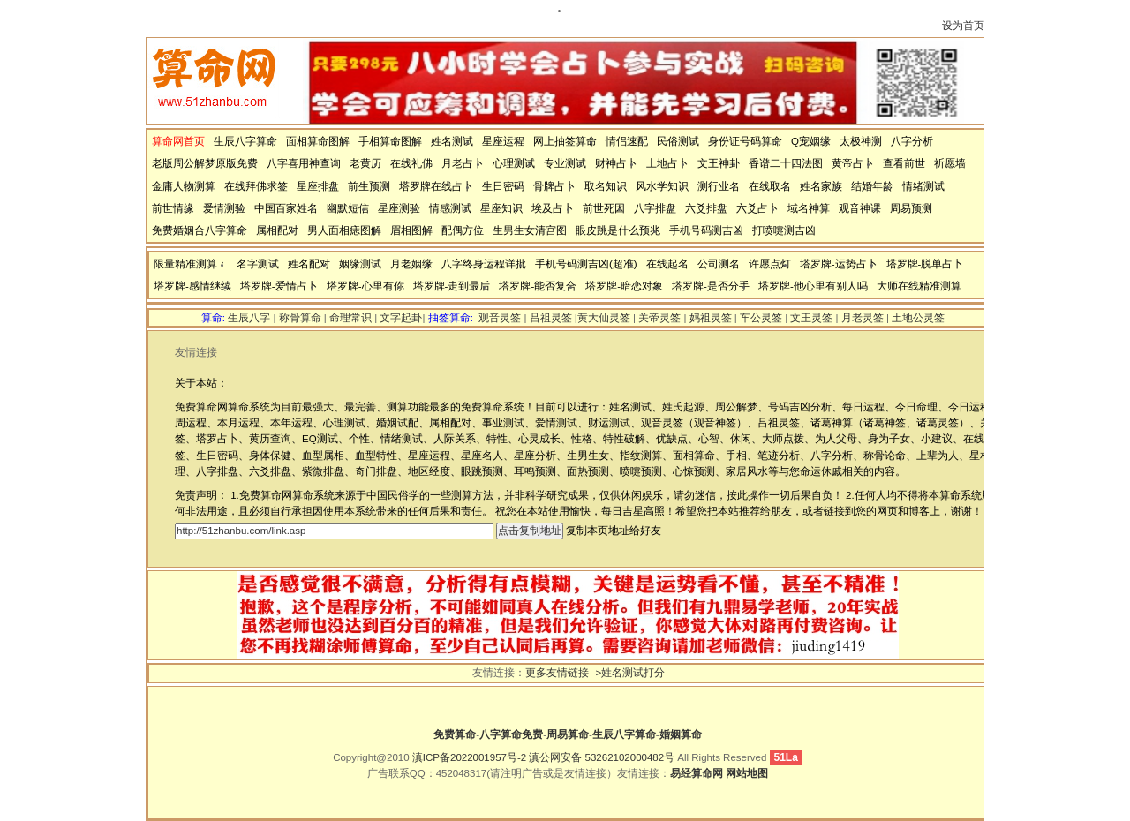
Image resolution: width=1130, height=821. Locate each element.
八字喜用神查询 (304, 163)
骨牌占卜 (554, 186)
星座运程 (503, 141)
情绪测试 (923, 186)
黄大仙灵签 (603, 318)
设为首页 (963, 25)
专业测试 (565, 163)
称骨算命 (300, 318)
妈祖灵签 (710, 318)
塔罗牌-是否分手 (711, 286)
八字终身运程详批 (483, 264)
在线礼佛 (411, 163)
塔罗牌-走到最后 (452, 286)
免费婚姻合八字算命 (199, 230)
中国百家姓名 (286, 208)
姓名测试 (452, 141)
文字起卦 (401, 318)
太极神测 (861, 141)
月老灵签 (862, 318)
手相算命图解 (390, 141)
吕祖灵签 (551, 318)
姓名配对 (309, 264)
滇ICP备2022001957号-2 (469, 757)
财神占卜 (616, 163)
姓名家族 (821, 186)
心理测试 (514, 163)
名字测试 (258, 264)
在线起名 (667, 264)
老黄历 (365, 163)
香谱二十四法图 (786, 163)
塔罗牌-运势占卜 (839, 264)
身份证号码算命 (745, 141)
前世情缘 (173, 208)
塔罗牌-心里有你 (365, 286)
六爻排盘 (706, 208)
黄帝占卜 (853, 163)
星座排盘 (318, 186)
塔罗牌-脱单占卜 (925, 264)
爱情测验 (224, 208)
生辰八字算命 (245, 141)
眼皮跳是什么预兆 (618, 230)
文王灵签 (811, 318)
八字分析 (912, 141)
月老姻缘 (411, 264)
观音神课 (860, 208)
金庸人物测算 (183, 186)
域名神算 (808, 208)
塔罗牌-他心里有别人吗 (813, 286)
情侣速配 (627, 141)
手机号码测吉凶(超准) (586, 264)
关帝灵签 (659, 318)
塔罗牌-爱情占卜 (279, 286)
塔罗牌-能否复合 (537, 286)
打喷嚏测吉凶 (784, 230)
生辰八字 (249, 318)
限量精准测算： (191, 264)
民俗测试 (678, 141)
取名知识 (605, 186)
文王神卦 (718, 163)
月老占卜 (462, 163)
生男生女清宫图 (530, 230)
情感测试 (450, 208)
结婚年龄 (872, 186)
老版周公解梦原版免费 (205, 163)
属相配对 (277, 230)
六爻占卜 (757, 208)
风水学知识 (662, 186)
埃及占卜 (552, 208)
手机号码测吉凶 (706, 230)
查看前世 (904, 163)
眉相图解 (411, 230)
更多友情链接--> (563, 672)
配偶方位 (462, 230)
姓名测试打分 (633, 672)
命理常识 (350, 318)
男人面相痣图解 (344, 230)
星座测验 (399, 208)
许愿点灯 (770, 264)
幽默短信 (348, 208)
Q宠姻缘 (811, 141)
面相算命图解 (318, 141)
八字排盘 (655, 208)
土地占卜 (667, 163)
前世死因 (604, 208)
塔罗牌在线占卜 (436, 186)
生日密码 (503, 186)
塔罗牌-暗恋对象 (624, 286)
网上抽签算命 (565, 141)
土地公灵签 (918, 318)
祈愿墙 (950, 163)
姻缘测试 (360, 264)
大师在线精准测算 (919, 286)
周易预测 (911, 208)
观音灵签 (499, 318)
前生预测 (369, 186)
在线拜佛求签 (256, 186)
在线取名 (770, 186)
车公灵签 (761, 318)
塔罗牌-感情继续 (192, 286)
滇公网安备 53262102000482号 (601, 757)
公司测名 (718, 264)
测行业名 (718, 186)
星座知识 (501, 208)
